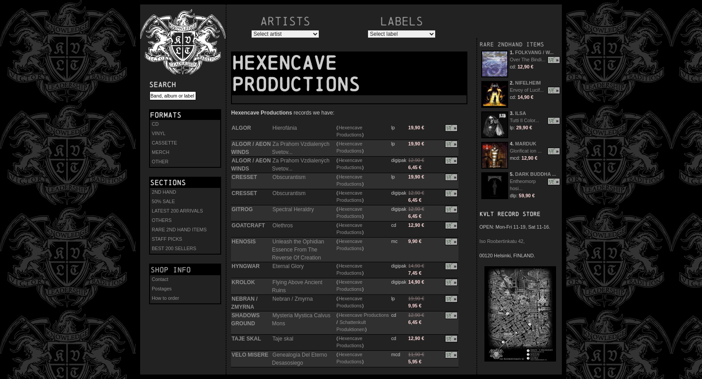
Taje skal (283, 339)
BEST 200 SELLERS (174, 248)
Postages (161, 288)
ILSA (520, 113)
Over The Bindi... (528, 59)
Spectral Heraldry (293, 209)
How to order (165, 298)
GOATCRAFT (248, 225)
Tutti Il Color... (524, 120)
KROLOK (243, 282)
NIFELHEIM (528, 82)
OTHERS (161, 220)
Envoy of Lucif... (527, 90)
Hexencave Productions (363, 315)
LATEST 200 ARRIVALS (177, 210)
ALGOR (241, 128)
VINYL (159, 133)
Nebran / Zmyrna (293, 299)
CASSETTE (164, 142)
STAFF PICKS (167, 239)
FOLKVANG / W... (534, 52)
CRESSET (244, 177)
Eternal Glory (288, 266)
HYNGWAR (245, 266)
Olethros (283, 225)
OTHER (160, 161)
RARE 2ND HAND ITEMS (179, 229)
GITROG (242, 209)
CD (155, 124)
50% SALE (163, 201)
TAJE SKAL (246, 339)
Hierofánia (285, 128)
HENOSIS (243, 241)
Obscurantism (289, 177)
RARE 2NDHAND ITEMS (511, 44)
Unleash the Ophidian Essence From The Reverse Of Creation (298, 249)
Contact (160, 279)
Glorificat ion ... (526, 150)
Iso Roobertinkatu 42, (502, 241)
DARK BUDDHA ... (535, 174)
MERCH (160, 152)
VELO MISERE (249, 355)
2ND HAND (164, 192)
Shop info (170, 270)
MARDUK (525, 143)
